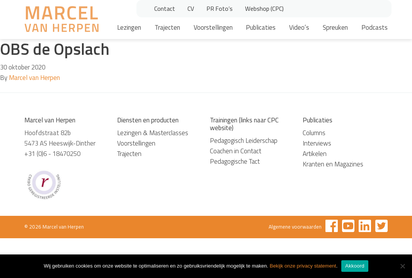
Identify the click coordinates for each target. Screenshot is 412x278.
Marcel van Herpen (34, 78)
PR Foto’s (219, 8)
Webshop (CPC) (264, 8)
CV (190, 8)
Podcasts (374, 27)
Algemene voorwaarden (295, 227)
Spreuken (335, 27)
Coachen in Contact (235, 151)
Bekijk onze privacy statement (303, 266)
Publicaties (261, 27)
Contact (164, 8)
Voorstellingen (213, 27)
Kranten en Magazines (333, 164)
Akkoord (354, 266)
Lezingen (129, 27)
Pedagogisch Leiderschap (244, 141)
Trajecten (167, 27)
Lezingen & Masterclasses (152, 133)
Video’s (299, 27)
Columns (314, 133)
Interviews (317, 143)
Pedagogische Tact (235, 161)
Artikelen (315, 154)
